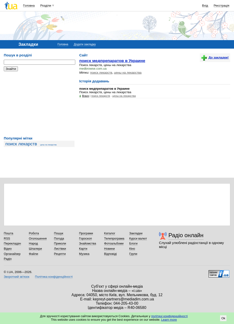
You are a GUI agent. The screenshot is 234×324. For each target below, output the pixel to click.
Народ (33, 243)
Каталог (109, 233)
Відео (8, 248)
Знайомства (87, 243)
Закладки (135, 233)
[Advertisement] (39, 103)
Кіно (132, 248)
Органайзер (12, 254)
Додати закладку (85, 44)
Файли (33, 254)
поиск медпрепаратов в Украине (112, 60)
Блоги (133, 243)
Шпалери (35, 248)
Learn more (169, 319)
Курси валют (138, 238)
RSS (7, 238)
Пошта (8, 233)
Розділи (45, 5)
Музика (84, 254)
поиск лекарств (21, 143)
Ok (223, 318)
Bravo (85, 95)
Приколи (60, 243)
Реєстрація (221, 5)
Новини (109, 248)
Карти (83, 248)
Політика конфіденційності (54, 276)
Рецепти (60, 254)
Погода (59, 238)
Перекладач (12, 243)
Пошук (58, 233)
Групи (133, 254)
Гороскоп (85, 238)
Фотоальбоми (113, 243)
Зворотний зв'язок (16, 276)
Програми (86, 233)
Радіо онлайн (186, 235)
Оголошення (38, 238)
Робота (34, 233)
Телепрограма (114, 238)
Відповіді (110, 254)
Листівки (60, 248)
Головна (29, 5)
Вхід (205, 5)
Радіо (8, 259)
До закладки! (215, 57)
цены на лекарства (48, 145)
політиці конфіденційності (169, 316)
